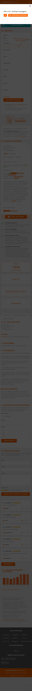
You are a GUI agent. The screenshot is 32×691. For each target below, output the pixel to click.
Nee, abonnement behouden (18, 15)
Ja (5, 15)
